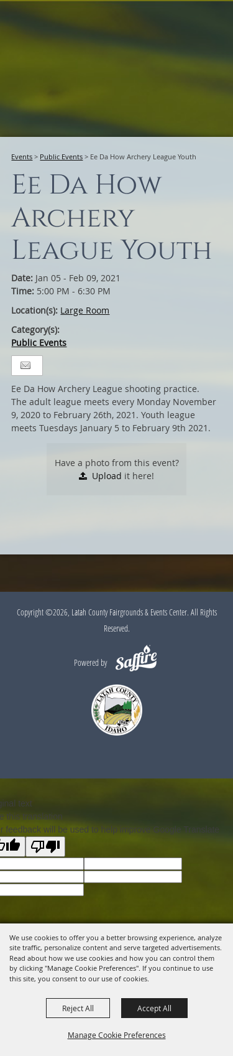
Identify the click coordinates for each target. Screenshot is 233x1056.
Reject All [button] (78, 1008)
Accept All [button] (154, 1008)
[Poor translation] (45, 846)
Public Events (61, 156)
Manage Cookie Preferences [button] (117, 1035)
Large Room (84, 310)
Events (21, 156)
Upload (107, 476)
